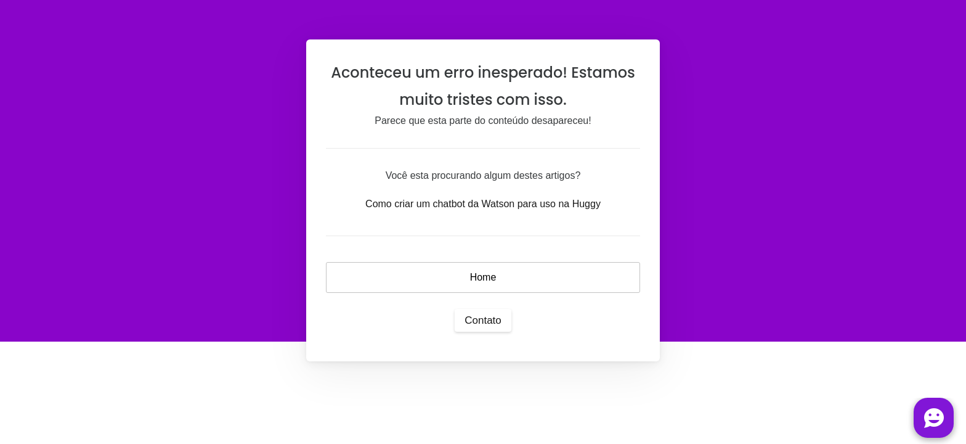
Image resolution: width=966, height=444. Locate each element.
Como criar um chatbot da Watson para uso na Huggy (483, 204)
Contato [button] (483, 320)
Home (483, 277)
